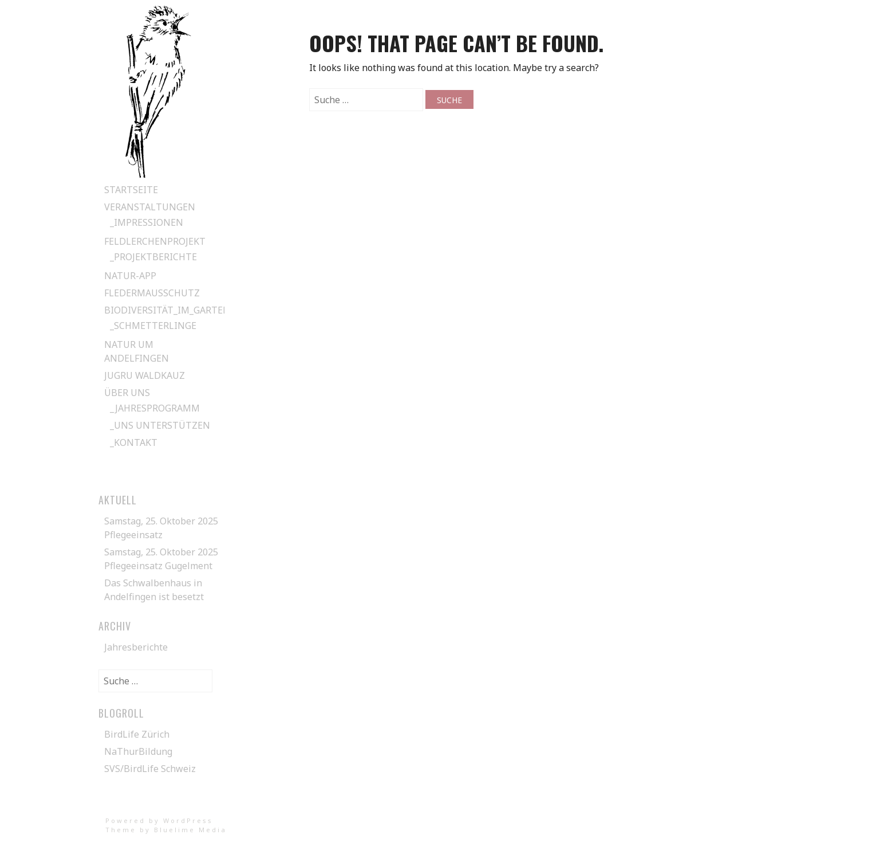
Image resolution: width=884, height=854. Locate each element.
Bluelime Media (190, 829)
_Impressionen (146, 222)
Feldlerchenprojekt (155, 241)
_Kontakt (133, 442)
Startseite (131, 189)
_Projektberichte (153, 256)
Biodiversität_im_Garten (167, 310)
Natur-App (130, 275)
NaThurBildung (138, 751)
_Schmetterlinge (153, 325)
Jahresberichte (136, 647)
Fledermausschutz (152, 293)
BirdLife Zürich (136, 734)
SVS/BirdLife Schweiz (150, 768)
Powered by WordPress (159, 820)
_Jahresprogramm (155, 408)
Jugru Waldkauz (144, 375)
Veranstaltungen (149, 207)
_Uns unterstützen (160, 425)
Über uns (127, 392)
